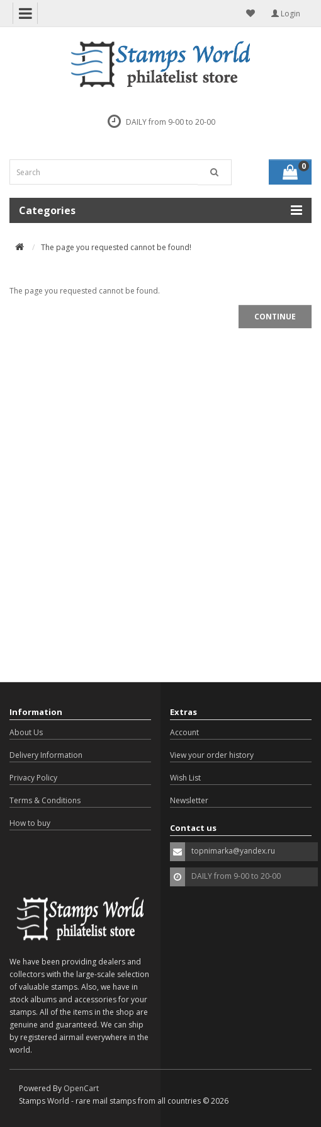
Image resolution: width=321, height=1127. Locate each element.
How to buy (29, 823)
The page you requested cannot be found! (116, 247)
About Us (26, 732)
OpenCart (81, 1088)
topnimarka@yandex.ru (233, 850)
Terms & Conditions (45, 800)
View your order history (212, 755)
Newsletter (189, 800)
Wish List (185, 777)
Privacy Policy (33, 777)
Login (285, 13)
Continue (275, 316)
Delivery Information (45, 755)
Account (184, 732)
